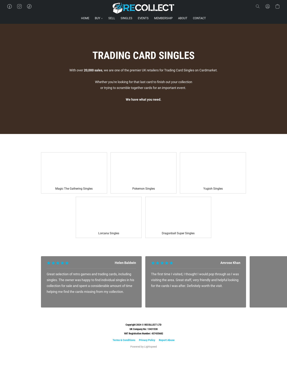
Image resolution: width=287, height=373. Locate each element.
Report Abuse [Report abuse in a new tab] (167, 340)
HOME (85, 18)
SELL (111, 18)
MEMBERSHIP (163, 18)
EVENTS (143, 18)
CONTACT (199, 18)
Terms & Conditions (124, 340)
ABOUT (182, 18)
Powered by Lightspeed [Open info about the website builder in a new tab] (143, 346)
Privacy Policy (147, 340)
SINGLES (126, 18)
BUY (99, 18)
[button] (143, 8)
